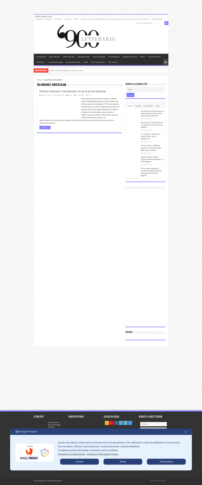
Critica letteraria (114, 57)
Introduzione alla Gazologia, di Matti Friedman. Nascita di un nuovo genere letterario (152, 113)
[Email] (145, 89)
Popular (138, 106)
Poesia (85, 62)
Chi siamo (57, 19)
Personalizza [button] (166, 461)
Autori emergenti (99, 57)
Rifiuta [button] (123, 461)
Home (76, 19)
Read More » (45, 127)
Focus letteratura (154, 57)
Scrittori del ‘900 (68, 57)
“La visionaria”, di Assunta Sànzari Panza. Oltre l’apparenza (150, 136)
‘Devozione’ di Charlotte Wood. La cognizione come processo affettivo (152, 125)
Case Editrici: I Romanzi (43, 19)
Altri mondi (112, 62)
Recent (129, 106)
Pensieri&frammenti (73, 62)
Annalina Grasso (46, 95)
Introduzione (41, 57)
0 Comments (80, 95)
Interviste (40, 62)
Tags (157, 106)
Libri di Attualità (157, 19)
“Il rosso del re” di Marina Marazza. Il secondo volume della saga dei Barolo (151, 148)
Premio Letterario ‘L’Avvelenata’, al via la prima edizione (72, 91)
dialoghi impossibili (130, 57)
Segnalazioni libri (83, 57)
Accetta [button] (79, 461)
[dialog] (101, 449)
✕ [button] (186, 432)
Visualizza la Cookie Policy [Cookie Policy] (71, 454)
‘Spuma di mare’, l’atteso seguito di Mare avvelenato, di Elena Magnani (152, 159)
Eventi (142, 57)
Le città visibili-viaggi (55, 62)
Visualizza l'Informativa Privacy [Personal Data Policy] (102, 454)
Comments (149, 106)
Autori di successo (97, 62)
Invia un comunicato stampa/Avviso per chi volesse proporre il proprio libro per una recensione (115, 19)
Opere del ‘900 (54, 57)
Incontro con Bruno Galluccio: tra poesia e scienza (66, 70)
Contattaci (67, 19)
